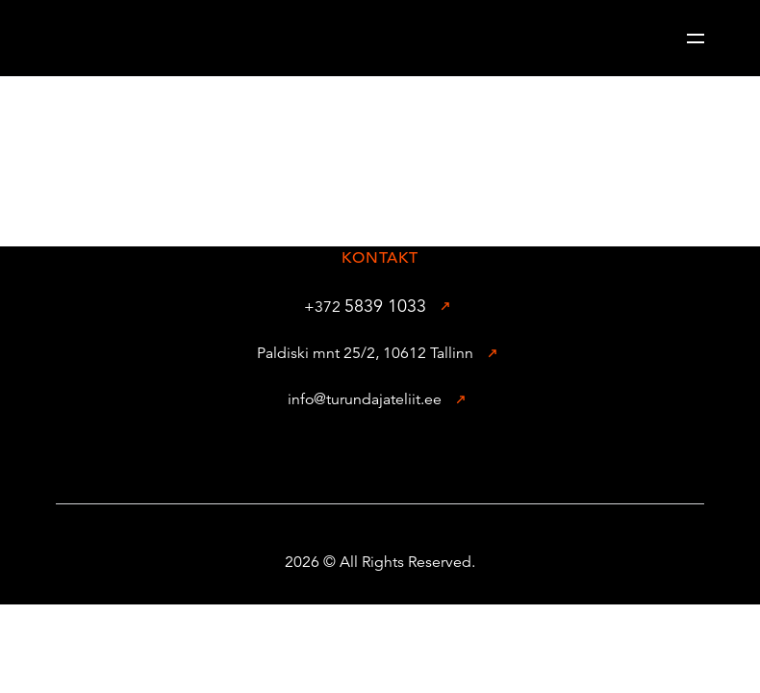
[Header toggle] (695, 38)
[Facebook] (349, 457)
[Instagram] (410, 457)
